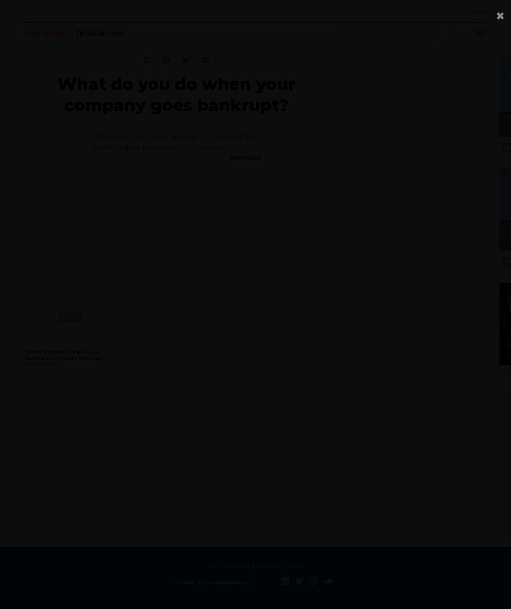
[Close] (500, 15)
